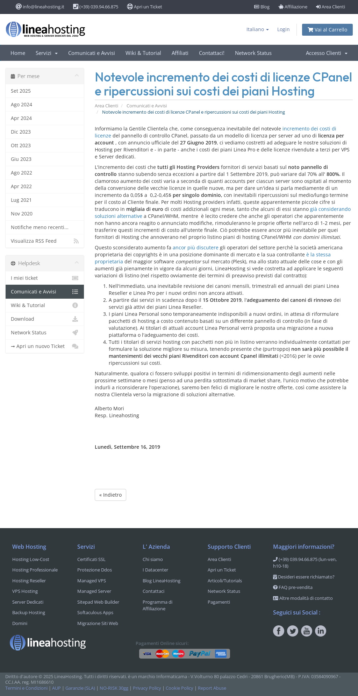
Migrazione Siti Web (97, 623)
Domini (19, 623)
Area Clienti (330, 6)
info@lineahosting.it (40, 6)
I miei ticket (45, 278)
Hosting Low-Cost (30, 559)
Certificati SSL (91, 559)
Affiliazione (292, 6)
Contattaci (153, 591)
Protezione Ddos (94, 570)
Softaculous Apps (95, 612)
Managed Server (94, 591)
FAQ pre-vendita (293, 587)
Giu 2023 (21, 159)
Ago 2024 (21, 104)
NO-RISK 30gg (114, 688)
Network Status (253, 52)
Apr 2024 (21, 118)
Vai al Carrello (327, 29)
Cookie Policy (179, 688)
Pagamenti (219, 602)
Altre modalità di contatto (303, 598)
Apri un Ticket (144, 6)
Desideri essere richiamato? (304, 577)
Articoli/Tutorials (225, 580)
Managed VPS (91, 580)
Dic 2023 (21, 131)
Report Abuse (212, 688)
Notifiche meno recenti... (40, 227)
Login (283, 29)
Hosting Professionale (35, 570)
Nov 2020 (22, 213)
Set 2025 (21, 90)
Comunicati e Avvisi (91, 52)
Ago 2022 (21, 172)
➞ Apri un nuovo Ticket (45, 346)
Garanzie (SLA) (80, 688)
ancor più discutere (196, 247)
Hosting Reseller (29, 580)
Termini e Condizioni (26, 688)
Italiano (257, 29)
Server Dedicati (27, 602)
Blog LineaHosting (161, 580)
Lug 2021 (21, 200)
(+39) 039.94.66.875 (95, 6)
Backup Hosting (28, 612)
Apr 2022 (21, 186)
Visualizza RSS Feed (45, 241)
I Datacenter (155, 570)
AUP (56, 688)
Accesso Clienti (327, 52)
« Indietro (110, 494)
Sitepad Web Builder (98, 602)
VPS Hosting (25, 591)
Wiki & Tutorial (143, 52)
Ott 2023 (21, 145)
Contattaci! (211, 52)
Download (45, 319)
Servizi (47, 52)
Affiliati (180, 52)
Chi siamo (153, 559)
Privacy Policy (147, 688)
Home (17, 52)
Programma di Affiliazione (157, 605)
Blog (262, 6)
